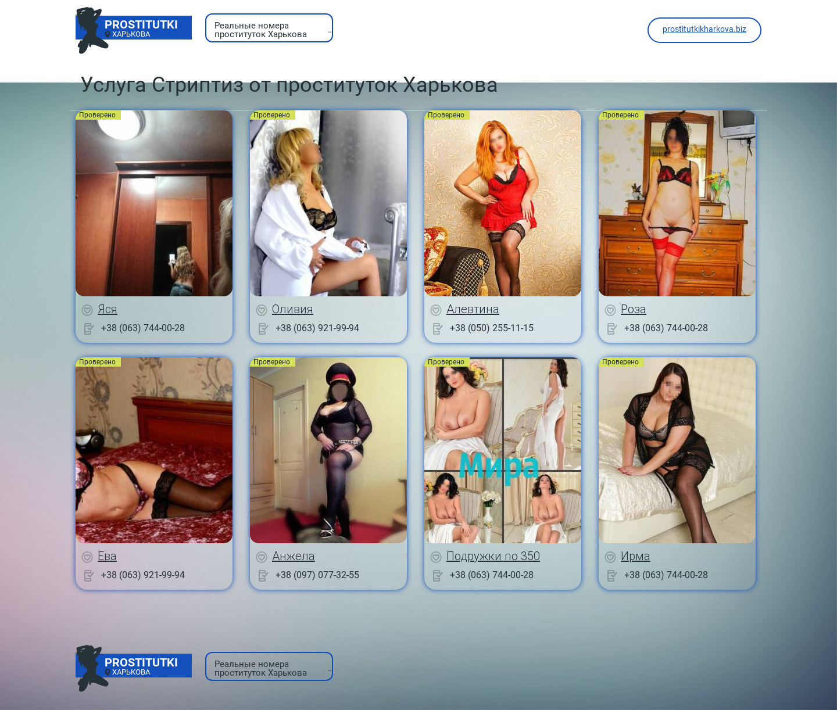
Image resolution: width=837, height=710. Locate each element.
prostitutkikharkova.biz (704, 29)
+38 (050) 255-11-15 (492, 328)
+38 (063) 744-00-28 (143, 328)
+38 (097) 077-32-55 (317, 574)
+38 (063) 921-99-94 (317, 328)
